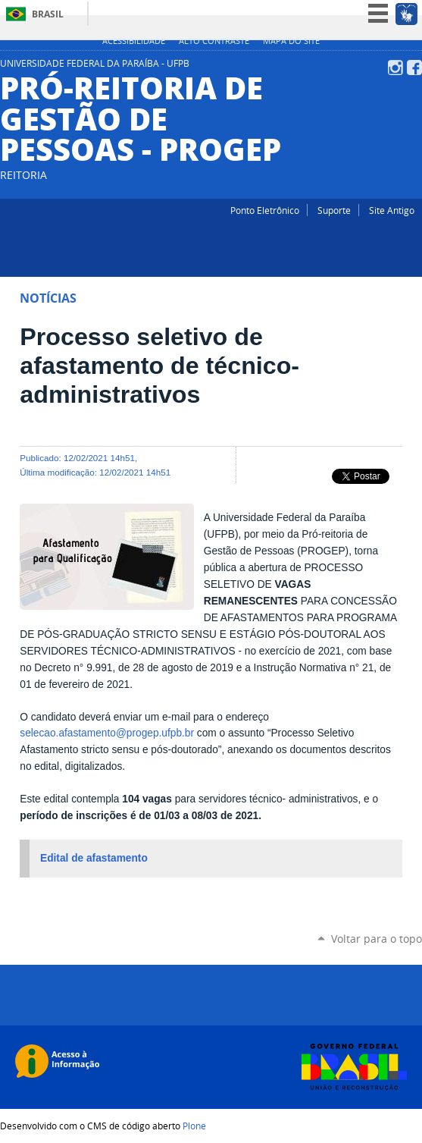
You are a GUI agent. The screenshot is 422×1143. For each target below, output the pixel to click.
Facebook (414, 67)
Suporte (334, 210)
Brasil (48, 14)
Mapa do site (291, 41)
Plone (194, 1125)
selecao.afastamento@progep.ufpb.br (107, 733)
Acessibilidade (133, 41)
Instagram (395, 67)
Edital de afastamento (94, 858)
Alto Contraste (214, 41)
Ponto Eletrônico (264, 210)
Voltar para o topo (376, 938)
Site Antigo (391, 210)
